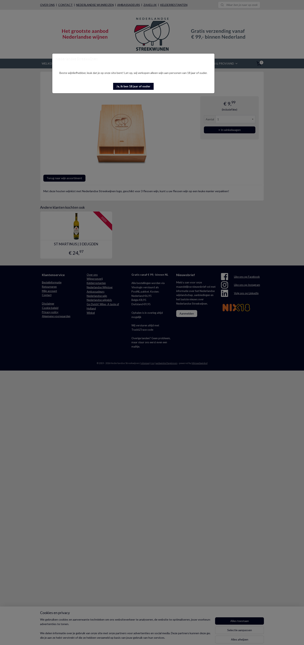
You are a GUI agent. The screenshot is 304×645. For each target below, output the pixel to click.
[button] (133, 86)
